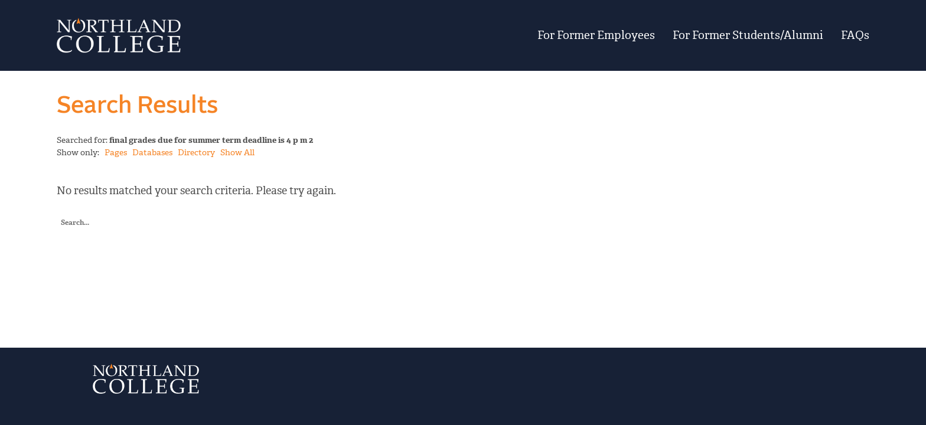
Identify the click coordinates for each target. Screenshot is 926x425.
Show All (237, 152)
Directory (196, 152)
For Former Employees (596, 35)
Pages (116, 152)
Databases (152, 152)
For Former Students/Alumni (748, 35)
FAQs (855, 35)
